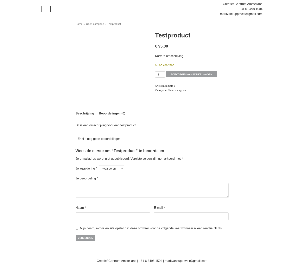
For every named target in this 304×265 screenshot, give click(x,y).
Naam (81, 207)
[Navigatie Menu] (46, 9)
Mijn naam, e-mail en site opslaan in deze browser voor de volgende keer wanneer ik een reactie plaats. (151, 228)
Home (79, 24)
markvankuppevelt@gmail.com (241, 14)
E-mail (159, 207)
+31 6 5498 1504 (251, 9)
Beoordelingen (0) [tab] (112, 113)
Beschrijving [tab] (85, 113)
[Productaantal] (160, 74)
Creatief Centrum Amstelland (243, 4)
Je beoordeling (87, 178)
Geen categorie (95, 24)
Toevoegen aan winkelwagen (188, 74)
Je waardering (86, 168)
